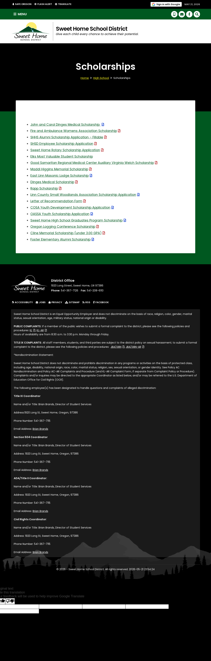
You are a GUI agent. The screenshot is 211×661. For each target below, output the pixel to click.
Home (85, 78)
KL (32, 330)
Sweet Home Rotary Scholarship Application (68, 150)
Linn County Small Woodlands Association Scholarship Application (86, 195)
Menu (20, 14)
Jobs (41, 302)
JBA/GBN (118, 347)
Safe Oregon (23, 4)
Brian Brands (40, 429)
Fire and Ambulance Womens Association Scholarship (76, 131)
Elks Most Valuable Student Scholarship (62, 156)
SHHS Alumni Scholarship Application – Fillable (69, 137)
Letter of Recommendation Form (58, 201)
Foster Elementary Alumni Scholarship (63, 239)
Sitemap (72, 302)
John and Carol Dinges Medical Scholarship (68, 124)
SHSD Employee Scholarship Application (64, 143)
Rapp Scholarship (46, 188)
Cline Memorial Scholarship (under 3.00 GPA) (68, 233)
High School (101, 78)
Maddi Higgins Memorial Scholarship (61, 169)
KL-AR (42, 330)
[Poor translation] (10, 601)
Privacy (55, 302)
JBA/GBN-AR (135, 347)
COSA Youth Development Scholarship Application (73, 207)
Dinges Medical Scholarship (54, 182)
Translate (65, 4)
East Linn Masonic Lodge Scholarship (62, 175)
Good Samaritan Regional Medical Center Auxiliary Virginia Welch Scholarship (95, 163)
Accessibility (22, 302)
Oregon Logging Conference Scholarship (65, 226)
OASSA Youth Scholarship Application (62, 214)
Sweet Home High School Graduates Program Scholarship (79, 220)
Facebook (101, 302)
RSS (86, 302)
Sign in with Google (168, 4)
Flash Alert (45, 4)
